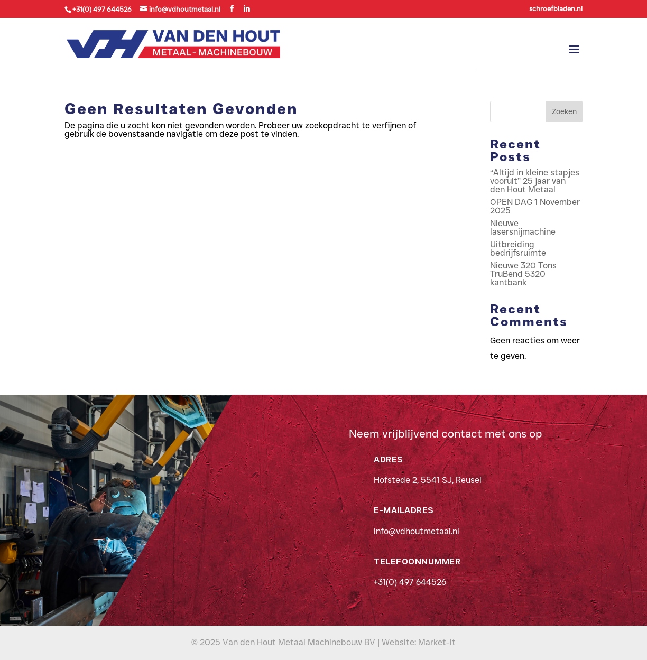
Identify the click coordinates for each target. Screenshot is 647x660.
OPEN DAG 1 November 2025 (535, 206)
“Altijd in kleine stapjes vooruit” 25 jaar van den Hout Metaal (534, 181)
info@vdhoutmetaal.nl (416, 531)
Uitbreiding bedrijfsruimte (518, 248)
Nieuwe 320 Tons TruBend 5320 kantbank (523, 274)
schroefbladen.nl (556, 9)
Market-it (437, 642)
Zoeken (564, 111)
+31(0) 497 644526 (410, 582)
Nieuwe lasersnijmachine (523, 227)
